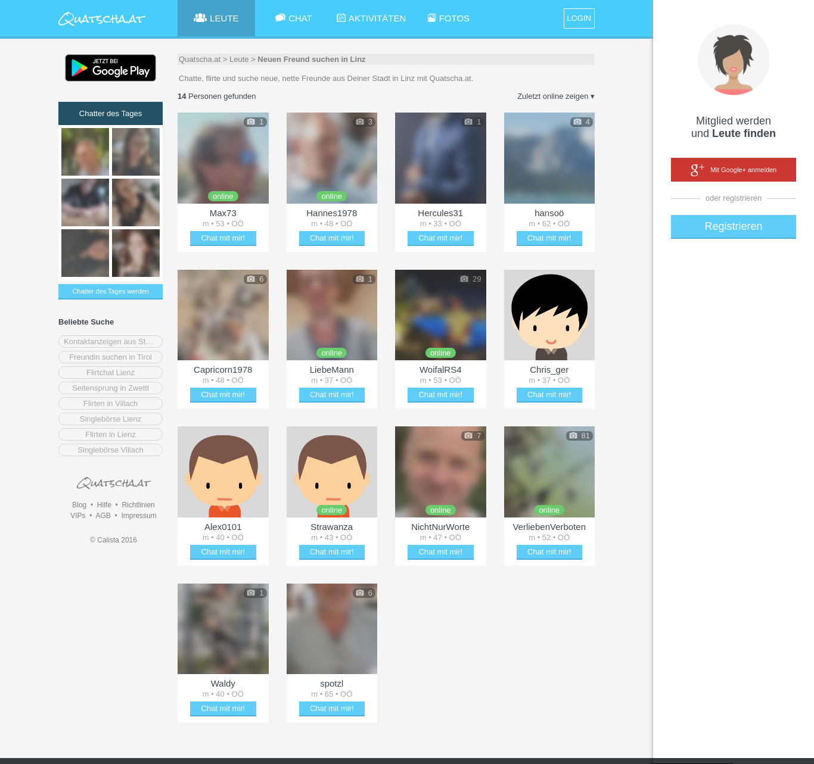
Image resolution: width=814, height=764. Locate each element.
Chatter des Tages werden (110, 291)
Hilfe (104, 505)
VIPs (77, 516)
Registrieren (733, 226)
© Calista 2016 (113, 540)
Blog (79, 505)
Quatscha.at (199, 59)
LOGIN (579, 18)
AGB (102, 516)
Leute (239, 59)
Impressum (138, 516)
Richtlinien (138, 505)
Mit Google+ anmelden (733, 170)
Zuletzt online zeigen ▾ (556, 96)
